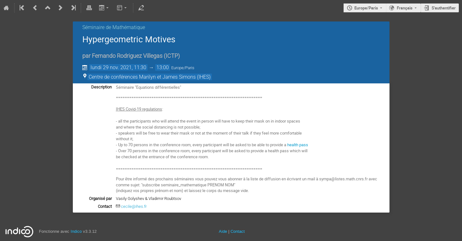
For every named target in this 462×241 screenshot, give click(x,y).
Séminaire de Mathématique (113, 27)
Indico (76, 231)
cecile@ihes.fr (134, 206)
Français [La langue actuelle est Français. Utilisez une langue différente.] (405, 8)
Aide (223, 231)
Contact (238, 231)
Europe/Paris (366, 8)
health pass (297, 145)
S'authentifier (444, 8)
